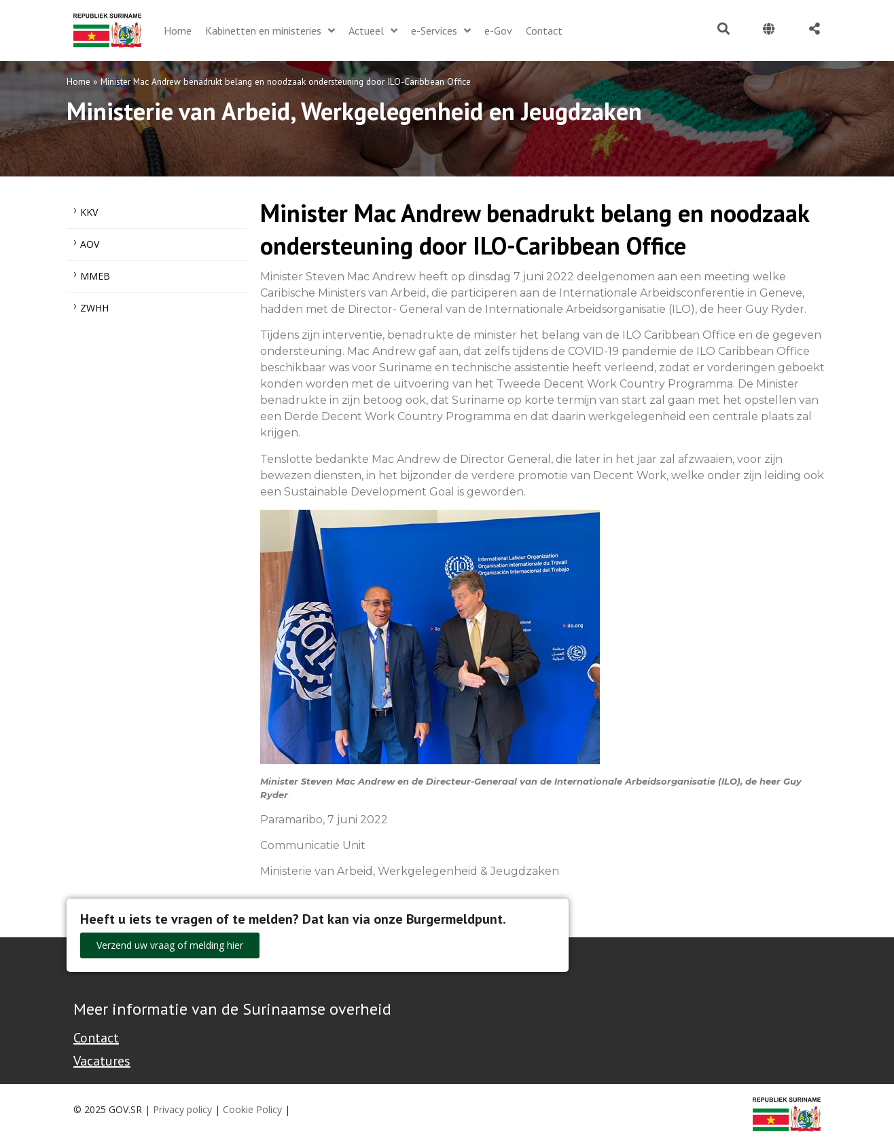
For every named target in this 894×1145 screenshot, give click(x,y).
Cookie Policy (252, 1109)
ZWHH (94, 307)
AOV (89, 244)
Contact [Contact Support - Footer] (96, 1038)
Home (78, 81)
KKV (89, 212)
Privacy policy (182, 1109)
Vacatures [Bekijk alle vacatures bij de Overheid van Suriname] (101, 1061)
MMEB (95, 275)
